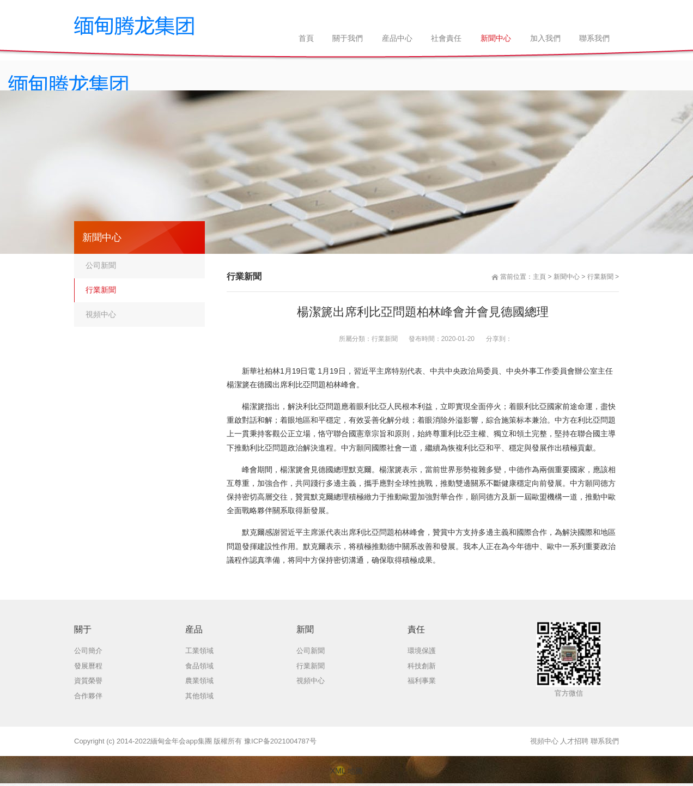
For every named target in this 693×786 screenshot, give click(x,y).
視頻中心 (101, 314)
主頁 (539, 277)
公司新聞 (101, 265)
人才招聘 (574, 741)
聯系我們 (605, 741)
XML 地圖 (346, 770)
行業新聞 (600, 277)
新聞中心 (567, 277)
